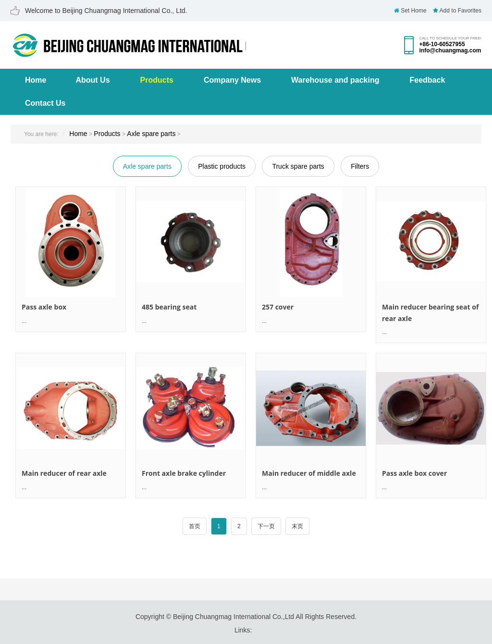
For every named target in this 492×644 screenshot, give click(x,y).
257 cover (278, 306)
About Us (92, 80)
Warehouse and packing (335, 80)
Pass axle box (44, 306)
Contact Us (45, 103)
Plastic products (222, 166)
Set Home (410, 10)
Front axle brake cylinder (184, 473)
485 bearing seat (169, 306)
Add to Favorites (457, 10)
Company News (232, 80)
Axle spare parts (151, 133)
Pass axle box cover (414, 473)
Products (156, 80)
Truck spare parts (298, 166)
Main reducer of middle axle (309, 473)
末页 (297, 526)
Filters (360, 166)
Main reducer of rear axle (64, 473)
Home (35, 80)
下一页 (266, 526)
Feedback (427, 80)
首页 (194, 526)
